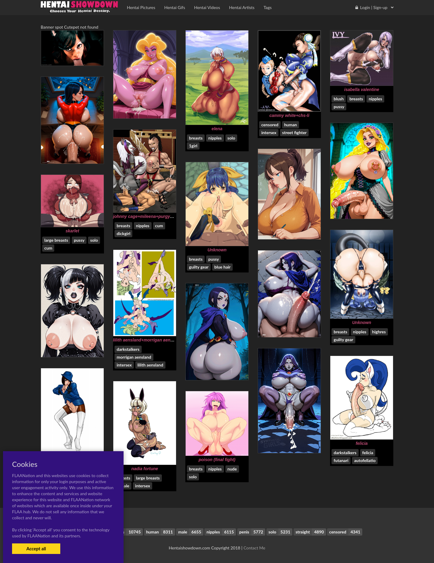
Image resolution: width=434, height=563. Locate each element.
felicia (362, 443)
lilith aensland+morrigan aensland (147, 340)
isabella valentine (361, 89)
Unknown (217, 249)
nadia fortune (144, 468)
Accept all (36, 548)
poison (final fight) (217, 459)
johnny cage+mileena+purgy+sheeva (150, 216)
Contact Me (254, 547)
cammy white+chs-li (289, 115)
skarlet (72, 230)
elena (217, 128)
